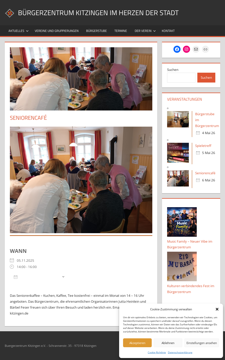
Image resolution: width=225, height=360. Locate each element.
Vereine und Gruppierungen (57, 30)
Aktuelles (18, 30)
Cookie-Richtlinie (157, 352)
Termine (120, 30)
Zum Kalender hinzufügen (37, 277)
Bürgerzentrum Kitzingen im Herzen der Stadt (99, 12)
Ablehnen (168, 343)
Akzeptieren (137, 343)
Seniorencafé (205, 173)
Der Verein (145, 30)
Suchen (172, 69)
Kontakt (168, 30)
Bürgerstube (96, 30)
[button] (217, 309)
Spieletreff (203, 145)
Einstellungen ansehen (201, 343)
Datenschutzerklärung (180, 352)
